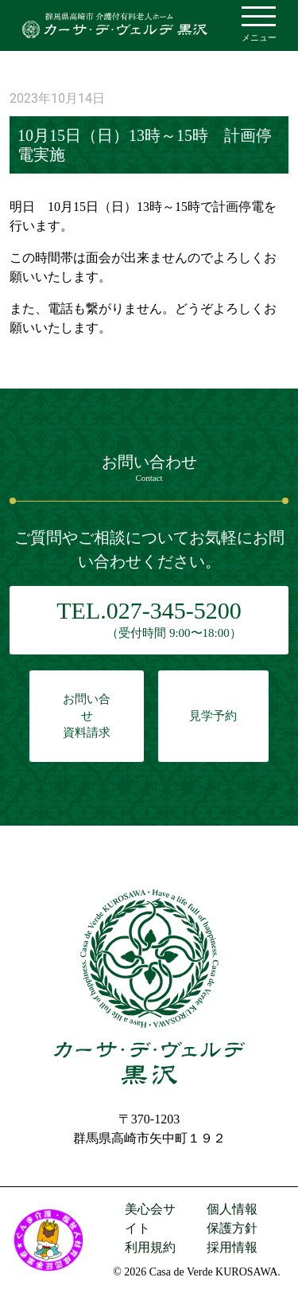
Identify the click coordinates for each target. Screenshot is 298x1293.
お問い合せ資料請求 (86, 716)
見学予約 (213, 715)
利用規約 (150, 1247)
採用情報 (232, 1247)
